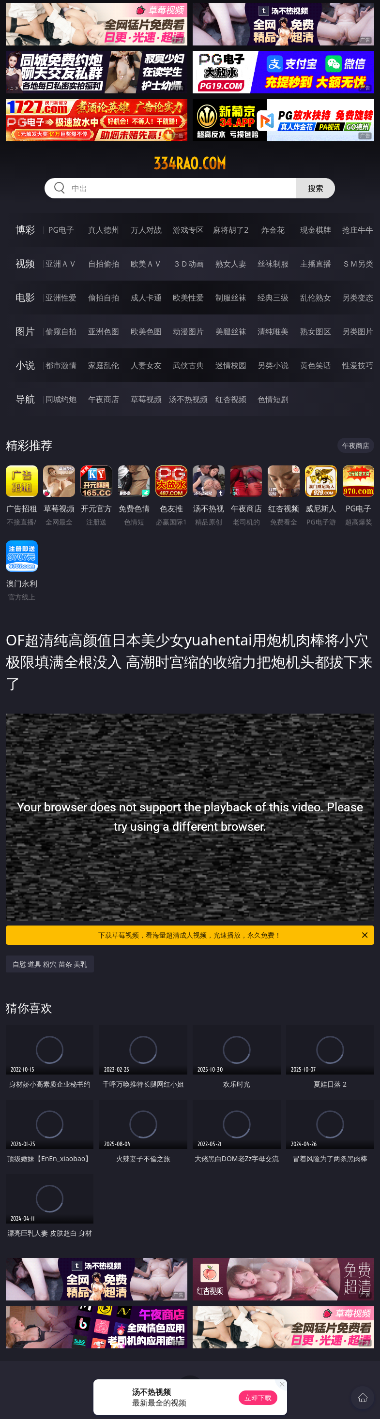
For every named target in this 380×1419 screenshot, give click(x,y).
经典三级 (273, 297)
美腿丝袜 (230, 331)
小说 (25, 365)
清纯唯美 (273, 331)
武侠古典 (188, 365)
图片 (25, 331)
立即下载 (258, 1397)
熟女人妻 (230, 263)
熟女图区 (315, 331)
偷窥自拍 (61, 331)
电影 (25, 297)
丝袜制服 (273, 263)
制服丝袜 (230, 297)
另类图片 (357, 331)
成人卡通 (146, 297)
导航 (25, 398)
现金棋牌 (315, 229)
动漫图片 (188, 331)
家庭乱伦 (103, 365)
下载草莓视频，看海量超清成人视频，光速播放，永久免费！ (233, 935)
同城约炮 (61, 399)
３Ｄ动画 (188, 263)
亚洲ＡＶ (61, 263)
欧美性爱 (188, 297)
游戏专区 (188, 229)
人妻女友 (146, 365)
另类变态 (357, 297)
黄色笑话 (315, 365)
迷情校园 (230, 365)
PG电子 (61, 229)
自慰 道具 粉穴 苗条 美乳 (50, 964)
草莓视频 (146, 399)
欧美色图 (146, 331)
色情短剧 (273, 399)
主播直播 (315, 263)
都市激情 (61, 365)
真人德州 (103, 229)
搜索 (315, 188)
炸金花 (273, 229)
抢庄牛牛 (357, 229)
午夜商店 (103, 399)
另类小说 (273, 365)
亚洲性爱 (61, 297)
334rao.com (189, 163)
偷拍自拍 (103, 297)
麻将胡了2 (230, 229)
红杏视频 (230, 399)
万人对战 (146, 229)
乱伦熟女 (315, 297)
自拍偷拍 (103, 263)
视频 (25, 263)
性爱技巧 (357, 365)
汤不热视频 (188, 399)
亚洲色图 (103, 331)
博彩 (25, 229)
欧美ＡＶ (146, 263)
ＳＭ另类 (357, 263)
